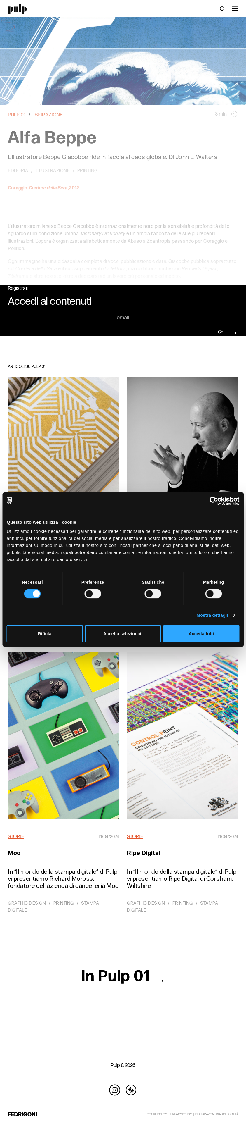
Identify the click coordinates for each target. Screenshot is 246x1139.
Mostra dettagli (212, 615)
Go (227, 332)
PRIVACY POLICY (180, 1114)
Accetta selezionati (123, 633)
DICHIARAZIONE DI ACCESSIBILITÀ (216, 1114)
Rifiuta (45, 633)
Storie (16, 837)
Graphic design (27, 903)
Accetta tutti (201, 633)
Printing (63, 903)
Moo (14, 853)
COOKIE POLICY (157, 1114)
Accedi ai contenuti (50, 302)
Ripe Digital (143, 853)
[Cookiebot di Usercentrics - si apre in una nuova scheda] (213, 501)
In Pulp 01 (123, 976)
